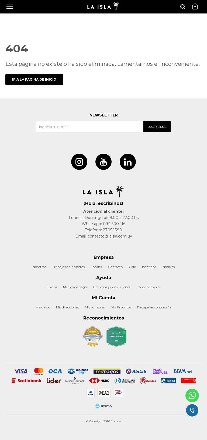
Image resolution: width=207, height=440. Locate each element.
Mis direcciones (67, 307)
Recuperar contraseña (154, 307)
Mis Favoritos (121, 307)
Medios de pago (75, 287)
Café (132, 267)
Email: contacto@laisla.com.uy (103, 236)
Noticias (169, 267)
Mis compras (95, 307)
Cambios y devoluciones (111, 287)
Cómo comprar (148, 287)
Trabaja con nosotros (68, 267)
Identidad (149, 267)
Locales (96, 267)
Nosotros (39, 267)
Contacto (115, 267)
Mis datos (43, 307)
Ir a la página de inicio (34, 79)
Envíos (52, 287)
